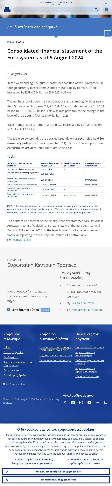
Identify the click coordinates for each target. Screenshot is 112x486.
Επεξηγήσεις (11, 357)
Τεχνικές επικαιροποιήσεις (56, 355)
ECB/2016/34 (21, 240)
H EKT (7, 347)
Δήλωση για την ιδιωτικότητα (85, 353)
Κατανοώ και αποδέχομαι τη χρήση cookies (58, 471)
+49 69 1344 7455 (82, 303)
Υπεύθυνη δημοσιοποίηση (56, 360)
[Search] (54, 9)
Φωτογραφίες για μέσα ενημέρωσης (18, 364)
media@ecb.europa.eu (86, 310)
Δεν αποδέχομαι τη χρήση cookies (58, 479)
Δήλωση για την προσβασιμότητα (86, 369)
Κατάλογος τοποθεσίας (16, 384)
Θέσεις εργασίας (14, 352)
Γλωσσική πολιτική (87, 376)
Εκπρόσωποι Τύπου (25, 310)
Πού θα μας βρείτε (15, 375)
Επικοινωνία (11, 370)
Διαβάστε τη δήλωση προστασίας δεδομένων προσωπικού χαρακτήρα (32, 460)
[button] (106, 3)
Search (96, 9)
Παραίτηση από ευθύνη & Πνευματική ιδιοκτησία (55, 348)
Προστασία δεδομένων (89, 347)
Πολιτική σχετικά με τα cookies (89, 361)
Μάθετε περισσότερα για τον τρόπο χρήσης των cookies (86, 460)
